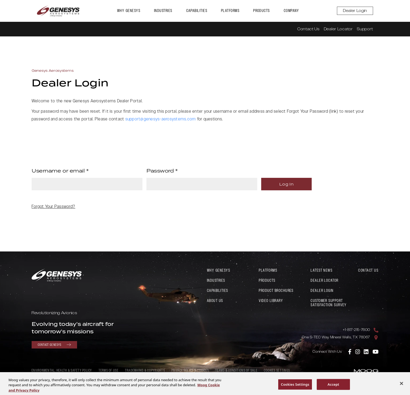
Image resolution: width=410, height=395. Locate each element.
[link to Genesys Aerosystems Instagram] (358, 351)
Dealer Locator (338, 29)
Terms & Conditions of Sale (236, 370)
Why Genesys (128, 10)
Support (365, 29)
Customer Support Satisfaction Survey (329, 303)
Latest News (321, 270)
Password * (162, 170)
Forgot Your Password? (53, 207)
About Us (215, 300)
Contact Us (308, 29)
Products (261, 10)
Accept (333, 386)
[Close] (401, 385)
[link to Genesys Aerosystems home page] (58, 10)
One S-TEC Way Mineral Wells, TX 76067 (336, 337)
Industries (163, 10)
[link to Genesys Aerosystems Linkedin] (366, 351)
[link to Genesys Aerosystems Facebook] (350, 351)
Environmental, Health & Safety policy (62, 370)
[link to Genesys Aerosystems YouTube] (376, 351)
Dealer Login (355, 10)
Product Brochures (276, 290)
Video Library (271, 300)
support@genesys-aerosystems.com (160, 119)
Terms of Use (109, 370)
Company (291, 10)
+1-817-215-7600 (356, 330)
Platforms (230, 10)
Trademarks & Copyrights (145, 370)
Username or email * (60, 170)
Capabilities (196, 10)
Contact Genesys (54, 345)
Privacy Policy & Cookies (190, 370)
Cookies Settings (277, 370)
